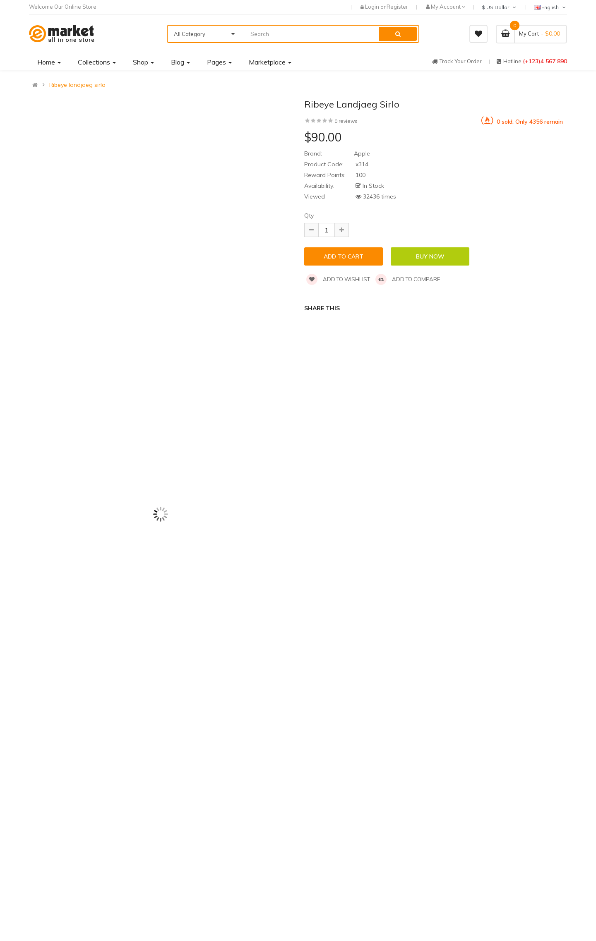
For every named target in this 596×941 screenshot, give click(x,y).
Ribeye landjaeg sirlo (77, 85)
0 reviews (346, 121)
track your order (457, 61)
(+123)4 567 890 (545, 61)
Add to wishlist (338, 279)
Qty (309, 215)
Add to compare (407, 279)
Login (372, 6)
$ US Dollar (499, 7)
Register (397, 6)
